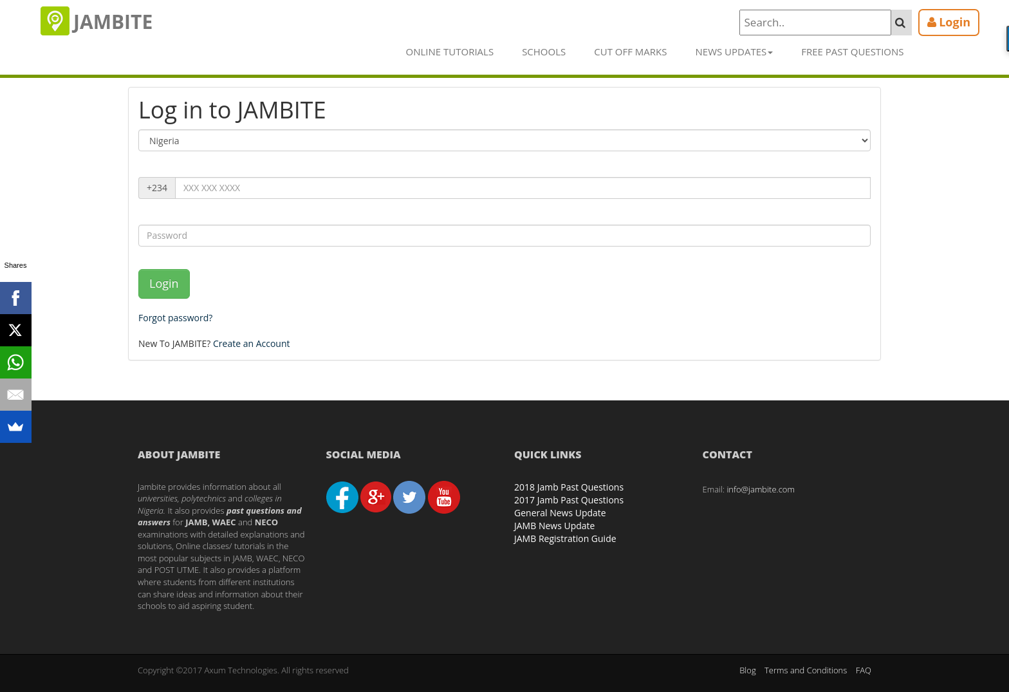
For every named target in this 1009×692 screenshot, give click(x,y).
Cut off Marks (630, 51)
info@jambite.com (761, 489)
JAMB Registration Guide (565, 538)
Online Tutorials (450, 51)
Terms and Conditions (805, 670)
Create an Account (251, 343)
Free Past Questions (852, 51)
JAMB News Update (554, 525)
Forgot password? (175, 318)
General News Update (560, 513)
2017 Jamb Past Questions (569, 500)
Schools (544, 51)
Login (164, 283)
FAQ (863, 670)
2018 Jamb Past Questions (569, 487)
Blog (747, 670)
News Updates (734, 51)
